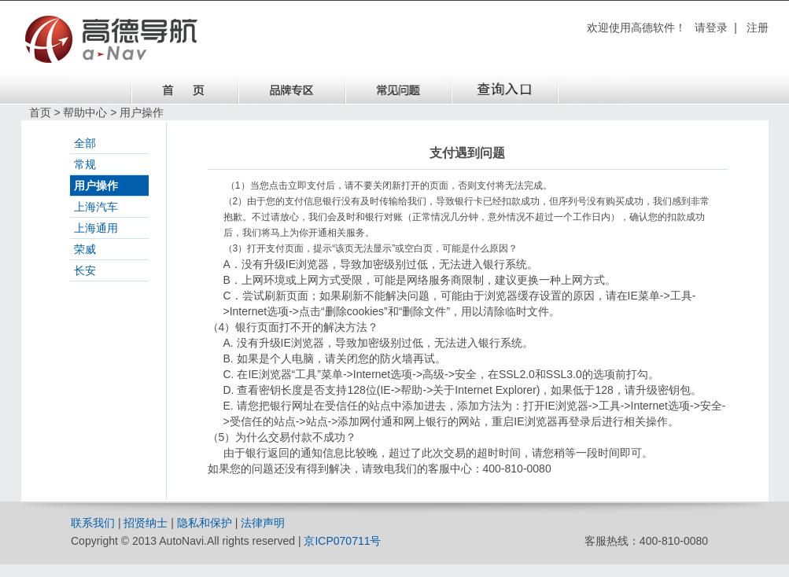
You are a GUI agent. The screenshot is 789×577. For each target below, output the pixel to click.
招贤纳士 (146, 522)
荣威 (85, 249)
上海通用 (96, 228)
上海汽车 (96, 206)
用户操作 (96, 185)
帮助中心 (85, 112)
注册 (758, 27)
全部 (85, 143)
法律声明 (263, 522)
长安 (85, 270)
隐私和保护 (204, 522)
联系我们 (93, 522)
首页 (40, 112)
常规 (85, 164)
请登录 (711, 27)
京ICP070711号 (342, 541)
